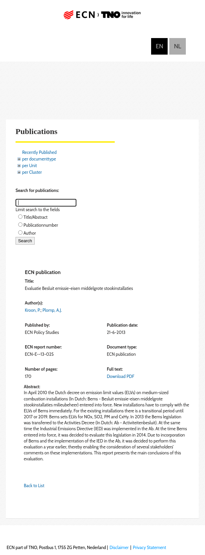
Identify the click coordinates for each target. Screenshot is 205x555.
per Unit (29, 165)
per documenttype (39, 159)
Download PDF (120, 376)
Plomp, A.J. (52, 310)
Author (29, 233)
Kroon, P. (33, 310)
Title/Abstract (35, 217)
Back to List (34, 485)
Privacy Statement (149, 547)
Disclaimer (119, 547)
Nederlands (177, 46)
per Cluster (32, 172)
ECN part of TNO (102, 17)
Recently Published (39, 152)
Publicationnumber (40, 225)
